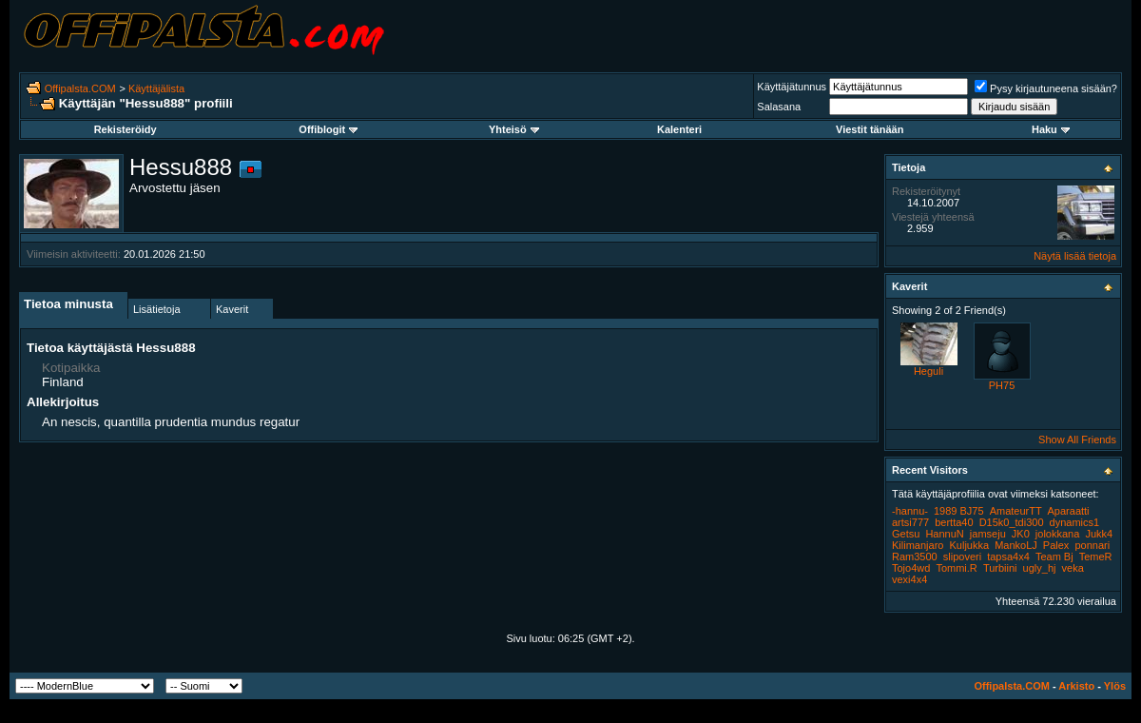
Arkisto (1076, 686)
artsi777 (910, 522)
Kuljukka (969, 545)
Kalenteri (679, 129)
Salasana (779, 106)
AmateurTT (1016, 511)
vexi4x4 (909, 579)
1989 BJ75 (959, 511)
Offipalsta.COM (80, 88)
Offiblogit (328, 129)
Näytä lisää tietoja (1075, 256)
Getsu (905, 533)
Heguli (928, 371)
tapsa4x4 (1008, 556)
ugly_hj (1039, 568)
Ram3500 (915, 556)
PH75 (1002, 385)
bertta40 (954, 522)
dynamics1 (1075, 522)
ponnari (1092, 545)
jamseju (988, 533)
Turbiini (1000, 568)
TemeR (1095, 556)
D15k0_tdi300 (1011, 522)
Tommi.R (956, 568)
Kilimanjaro (917, 545)
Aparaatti (1069, 511)
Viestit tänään (869, 129)
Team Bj (1054, 556)
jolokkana (1057, 533)
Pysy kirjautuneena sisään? (1046, 88)
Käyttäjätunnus (791, 86)
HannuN (944, 533)
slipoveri (962, 556)
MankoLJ (1016, 545)
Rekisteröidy (125, 129)
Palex (1056, 545)
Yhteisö (514, 129)
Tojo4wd (911, 568)
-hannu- (910, 511)
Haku (1051, 129)
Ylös (1115, 686)
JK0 (1021, 533)
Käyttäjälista (156, 88)
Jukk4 (1098, 533)
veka (1073, 568)
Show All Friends (1077, 439)
